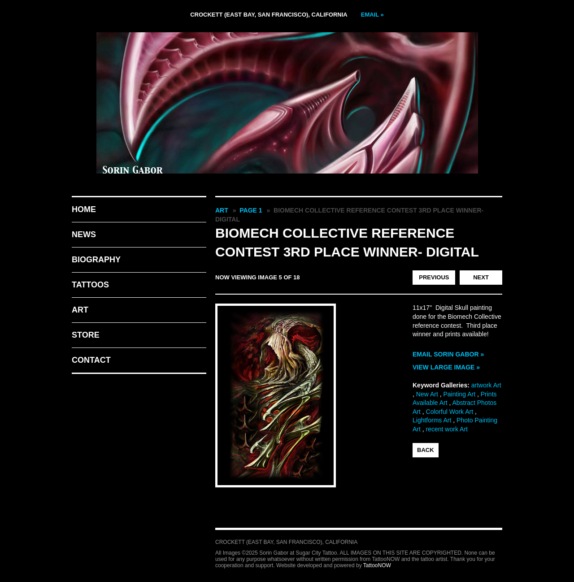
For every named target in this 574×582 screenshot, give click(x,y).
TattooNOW (377, 565)
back (425, 450)
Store (86, 334)
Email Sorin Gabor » (448, 354)
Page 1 (250, 210)
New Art (427, 394)
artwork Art (486, 385)
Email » (372, 14)
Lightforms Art (432, 420)
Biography (96, 259)
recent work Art (447, 429)
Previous (434, 277)
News (84, 234)
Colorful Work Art (450, 411)
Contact (91, 360)
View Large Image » (446, 367)
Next (481, 277)
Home (84, 209)
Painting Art (459, 394)
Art (80, 309)
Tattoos (90, 284)
